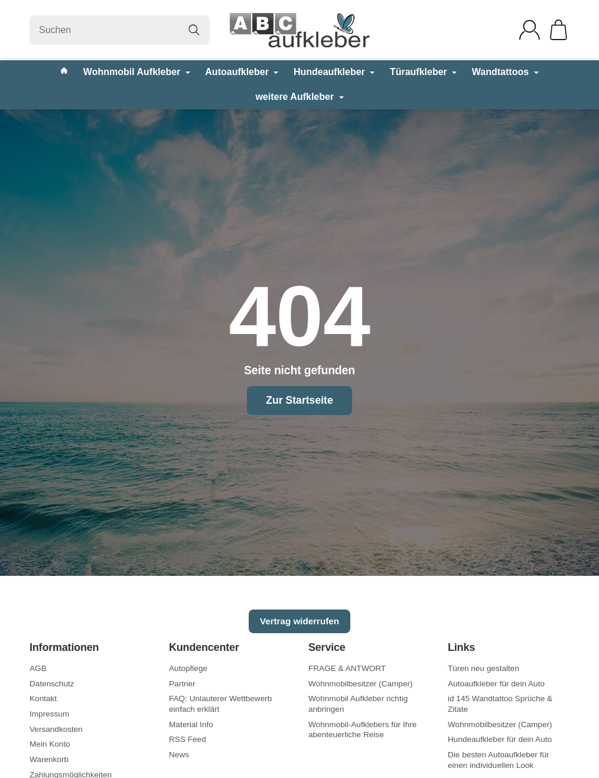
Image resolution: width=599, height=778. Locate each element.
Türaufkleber (423, 72)
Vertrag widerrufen (299, 621)
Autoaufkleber (241, 72)
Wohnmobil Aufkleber (136, 72)
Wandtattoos (505, 72)
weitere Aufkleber (299, 97)
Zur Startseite (299, 400)
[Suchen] (120, 30)
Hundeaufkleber (334, 72)
